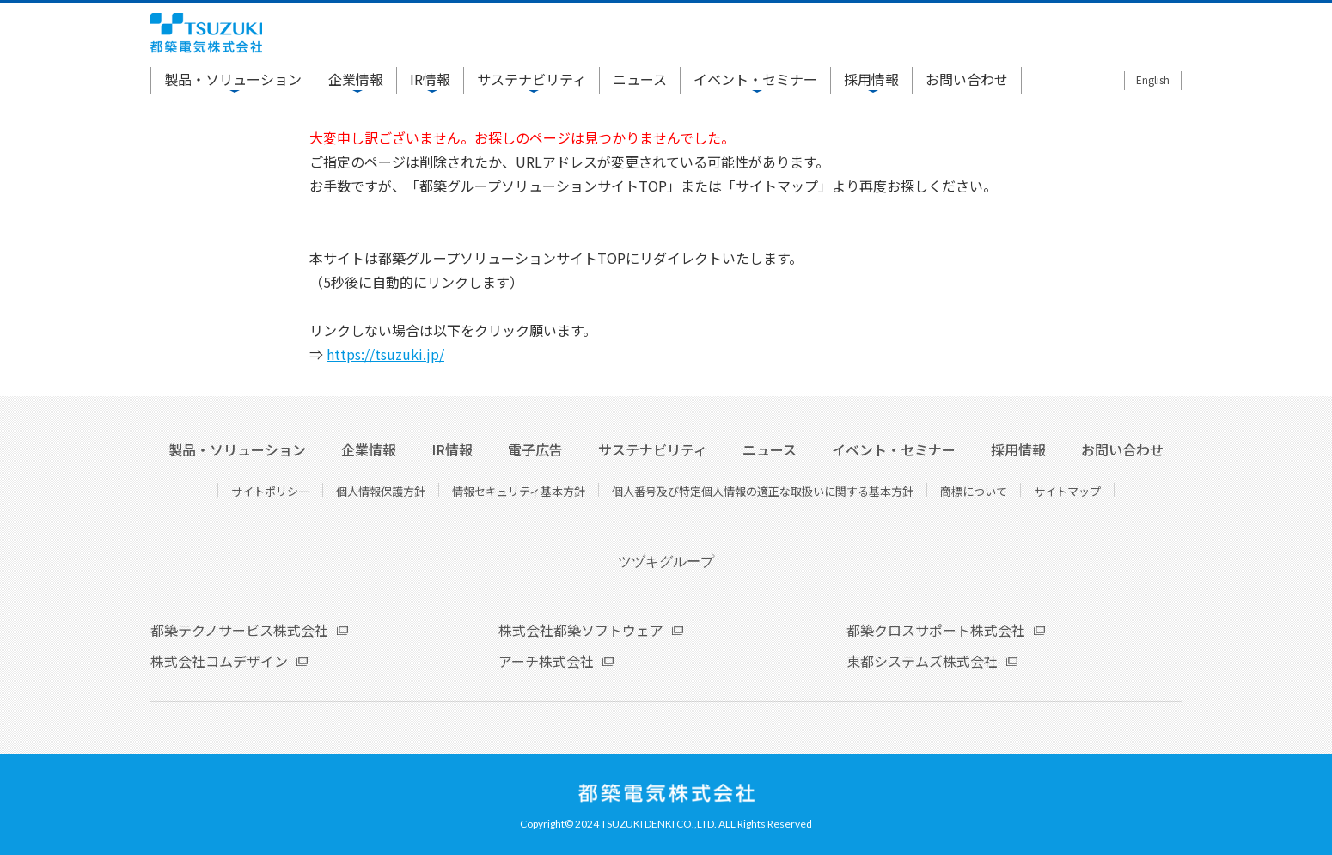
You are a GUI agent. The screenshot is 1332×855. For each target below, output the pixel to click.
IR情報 (430, 79)
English (1153, 79)
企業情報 (355, 79)
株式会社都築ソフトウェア (580, 630)
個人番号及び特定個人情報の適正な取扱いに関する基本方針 (762, 491)
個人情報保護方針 (380, 491)
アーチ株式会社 (546, 660)
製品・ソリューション (233, 79)
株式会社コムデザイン (219, 660)
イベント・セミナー (755, 79)
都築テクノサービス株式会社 (239, 630)
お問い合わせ (967, 79)
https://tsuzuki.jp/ (385, 354)
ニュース (640, 79)
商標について (973, 491)
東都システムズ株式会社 (922, 660)
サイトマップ (1067, 491)
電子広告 (535, 449)
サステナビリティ (531, 79)
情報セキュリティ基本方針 (518, 491)
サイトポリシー (270, 491)
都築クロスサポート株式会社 (935, 630)
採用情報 (871, 79)
